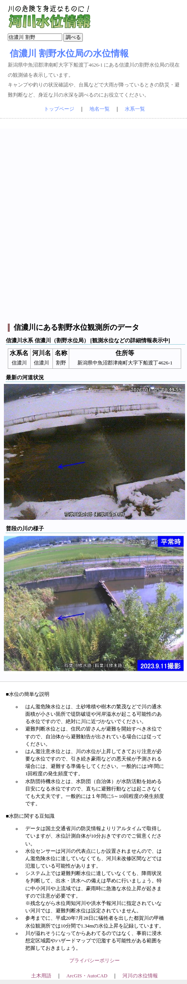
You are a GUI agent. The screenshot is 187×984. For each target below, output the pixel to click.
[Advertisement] (92, 221)
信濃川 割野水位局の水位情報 (69, 53)
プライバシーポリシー (94, 960)
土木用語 (41, 976)
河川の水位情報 (140, 976)
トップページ (59, 109)
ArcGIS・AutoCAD (86, 976)
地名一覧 (99, 109)
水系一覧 (135, 109)
